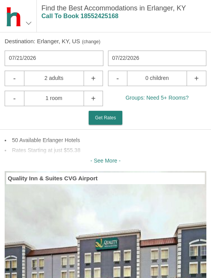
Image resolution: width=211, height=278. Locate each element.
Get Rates (105, 117)
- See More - (106, 161)
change (91, 41)
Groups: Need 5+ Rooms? (157, 98)
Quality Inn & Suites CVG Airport (53, 178)
